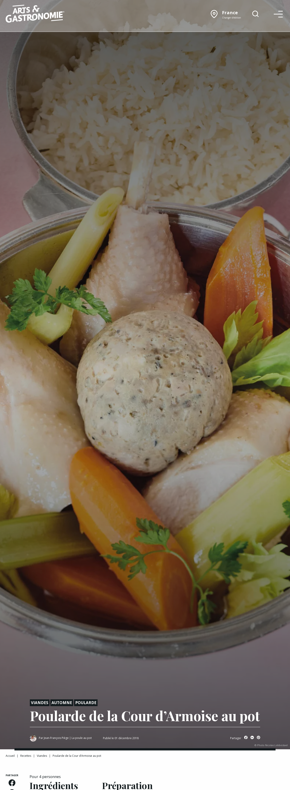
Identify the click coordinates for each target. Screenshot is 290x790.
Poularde (85, 702)
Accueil (10, 756)
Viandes (39, 702)
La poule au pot (82, 738)
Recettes (25, 756)
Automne (61, 702)
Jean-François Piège (56, 738)
